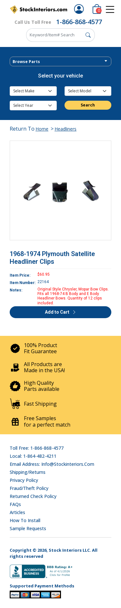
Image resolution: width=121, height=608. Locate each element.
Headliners (65, 129)
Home (41, 129)
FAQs (15, 504)
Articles (17, 512)
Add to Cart (60, 312)
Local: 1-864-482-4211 (33, 456)
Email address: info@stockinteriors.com (52, 464)
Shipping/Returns (27, 472)
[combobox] (60, 61)
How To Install (25, 520)
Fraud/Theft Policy (29, 488)
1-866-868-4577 (79, 21)
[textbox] (60, 61)
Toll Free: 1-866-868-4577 (37, 448)
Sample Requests (28, 528)
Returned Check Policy (33, 496)
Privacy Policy (24, 480)
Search (88, 105)
